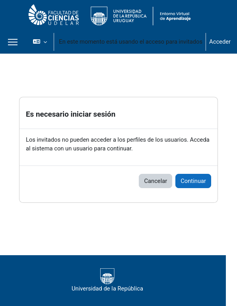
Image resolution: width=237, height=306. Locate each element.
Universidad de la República (107, 280)
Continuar (193, 181)
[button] (40, 42)
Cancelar (155, 181)
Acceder (220, 41)
